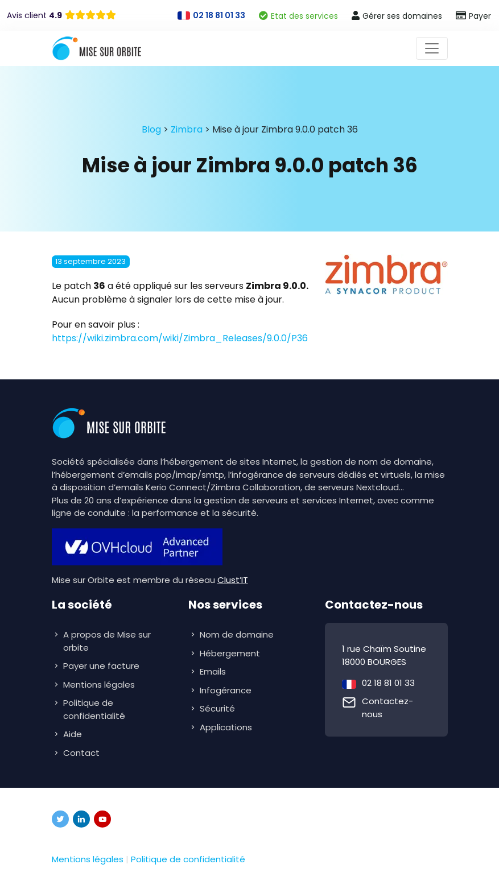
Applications (227, 727)
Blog (151, 129)
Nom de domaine (237, 634)
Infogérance (227, 690)
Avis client (34, 15)
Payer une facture (101, 666)
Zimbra (187, 129)
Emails (214, 671)
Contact (81, 753)
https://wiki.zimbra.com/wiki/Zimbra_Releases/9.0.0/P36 (180, 338)
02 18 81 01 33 (388, 683)
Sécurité (218, 708)
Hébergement (231, 653)
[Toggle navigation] (432, 48)
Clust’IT (232, 580)
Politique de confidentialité (94, 709)
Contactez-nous (387, 707)
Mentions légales (99, 684)
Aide (72, 734)
